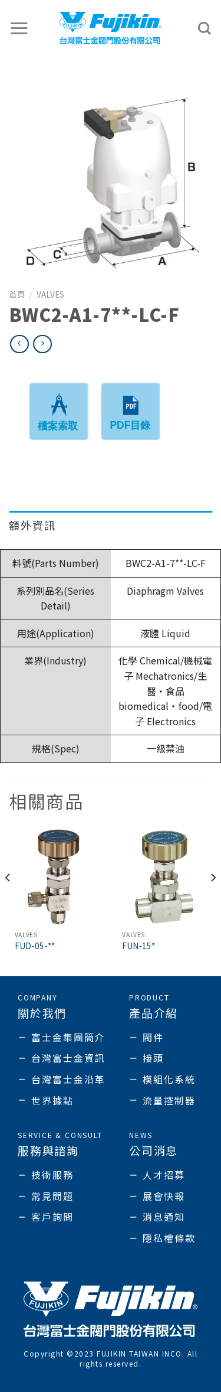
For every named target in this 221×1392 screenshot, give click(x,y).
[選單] (19, 28)
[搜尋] (205, 28)
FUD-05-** (35, 946)
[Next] (213, 901)
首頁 (17, 294)
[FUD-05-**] (57, 877)
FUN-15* (138, 946)
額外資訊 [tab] (32, 525)
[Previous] (8, 901)
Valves (50, 294)
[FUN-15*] (164, 877)
